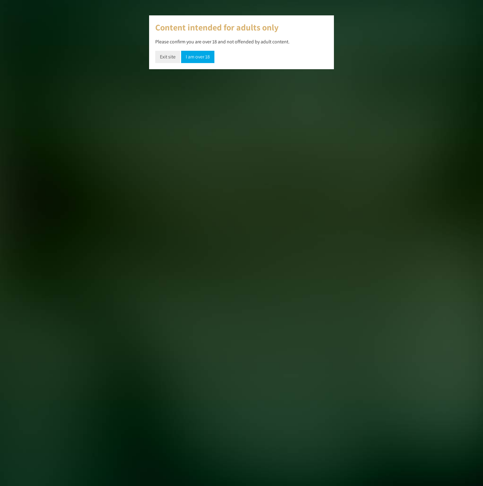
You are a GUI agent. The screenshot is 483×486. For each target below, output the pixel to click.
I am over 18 (198, 57)
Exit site (168, 57)
